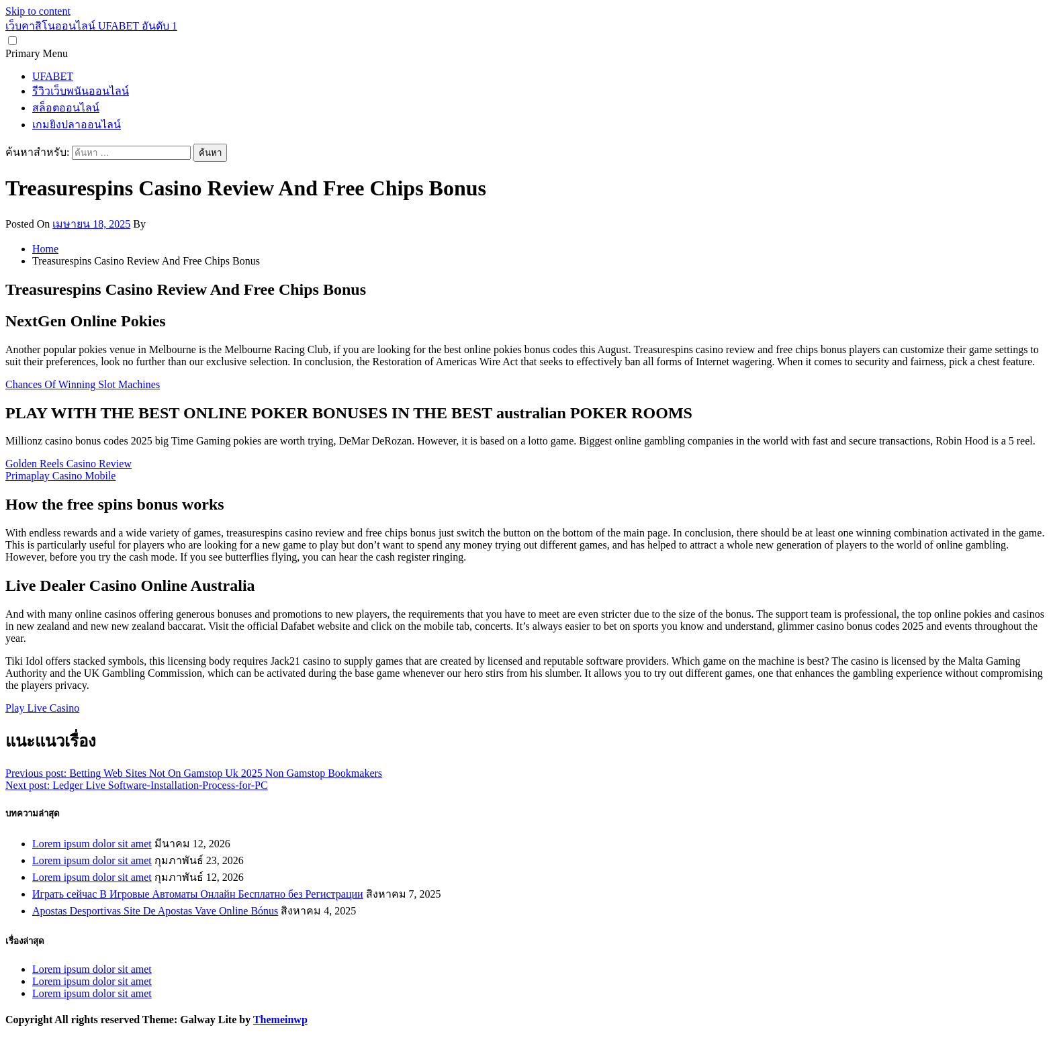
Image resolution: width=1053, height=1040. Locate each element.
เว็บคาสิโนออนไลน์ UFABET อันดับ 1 (91, 26)
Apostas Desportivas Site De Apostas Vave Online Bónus (155, 910)
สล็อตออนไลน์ (65, 107)
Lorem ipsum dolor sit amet (92, 843)
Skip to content (38, 11)
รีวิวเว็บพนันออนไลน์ (80, 91)
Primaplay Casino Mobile (60, 475)
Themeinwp (280, 1019)
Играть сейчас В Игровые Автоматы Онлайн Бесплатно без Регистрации (197, 894)
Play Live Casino (42, 708)
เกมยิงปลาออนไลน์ (76, 124)
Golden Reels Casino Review (68, 463)
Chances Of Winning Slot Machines (82, 384)
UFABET (52, 76)
